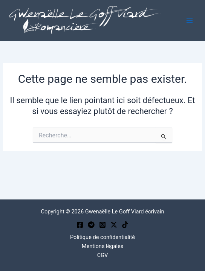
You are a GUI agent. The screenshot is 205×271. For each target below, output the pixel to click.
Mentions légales (103, 246)
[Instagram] (102, 224)
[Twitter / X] (113, 224)
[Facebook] (79, 224)
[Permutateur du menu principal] (189, 21)
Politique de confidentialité (102, 237)
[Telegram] (91, 224)
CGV (102, 255)
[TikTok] (125, 224)
